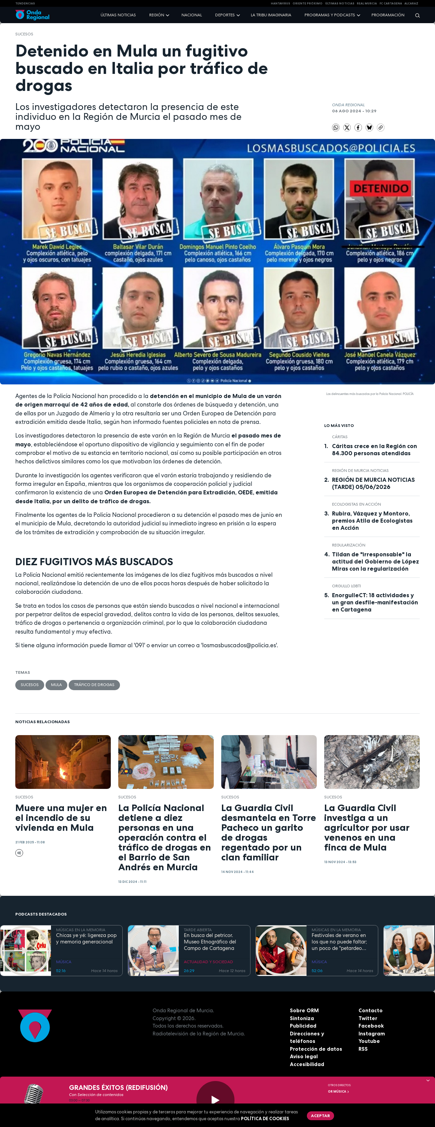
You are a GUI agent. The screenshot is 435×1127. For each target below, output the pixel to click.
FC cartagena (391, 3)
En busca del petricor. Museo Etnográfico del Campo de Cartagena (210, 941)
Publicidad (303, 1025)
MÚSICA (63, 962)
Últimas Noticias (339, 3)
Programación (387, 15)
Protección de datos (316, 1049)
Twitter (368, 1018)
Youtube (369, 1041)
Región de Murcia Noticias (360, 470)
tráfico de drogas (94, 684)
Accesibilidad (307, 1064)
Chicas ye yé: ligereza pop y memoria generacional (86, 938)
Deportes (225, 15)
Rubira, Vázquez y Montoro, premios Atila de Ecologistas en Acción (372, 520)
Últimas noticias (118, 15)
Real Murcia (367, 3)
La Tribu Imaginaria (271, 15)
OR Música (339, 1092)
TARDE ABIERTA (198, 930)
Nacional (191, 15)
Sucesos (24, 34)
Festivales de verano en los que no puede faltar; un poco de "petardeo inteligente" (339, 941)
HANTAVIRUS (280, 3)
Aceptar (320, 1115)
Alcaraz (411, 3)
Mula (56, 684)
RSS (363, 1049)
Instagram (372, 1033)
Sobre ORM (304, 1010)
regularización (348, 545)
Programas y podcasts (329, 15)
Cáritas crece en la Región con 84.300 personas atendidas (374, 450)
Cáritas (340, 437)
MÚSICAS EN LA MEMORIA (80, 930)
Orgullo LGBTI (346, 586)
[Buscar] (415, 15)
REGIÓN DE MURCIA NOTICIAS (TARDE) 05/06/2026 (373, 483)
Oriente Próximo (308, 3)
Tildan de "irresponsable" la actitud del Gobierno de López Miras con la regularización (375, 561)
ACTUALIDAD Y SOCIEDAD (208, 962)
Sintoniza (302, 1018)
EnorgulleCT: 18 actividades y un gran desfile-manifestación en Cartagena (375, 602)
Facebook (371, 1025)
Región (156, 15)
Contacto (371, 1010)
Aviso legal (304, 1056)
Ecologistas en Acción (356, 504)
